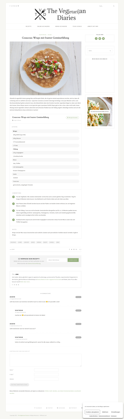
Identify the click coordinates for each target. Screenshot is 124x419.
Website (12, 379)
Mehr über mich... (25, 282)
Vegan (50, 34)
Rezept (45, 242)
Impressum (114, 416)
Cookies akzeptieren (92, 412)
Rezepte (28, 26)
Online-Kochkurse (43, 26)
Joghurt (26, 242)
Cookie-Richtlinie (93, 416)
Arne (13, 249)
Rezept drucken (72, 117)
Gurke (20, 242)
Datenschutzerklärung (104, 416)
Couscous (13, 242)
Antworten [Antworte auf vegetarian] (78, 310)
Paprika (39, 242)
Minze (33, 242)
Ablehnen (105, 412)
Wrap (57, 242)
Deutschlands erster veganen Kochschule (49, 279)
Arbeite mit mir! (93, 26)
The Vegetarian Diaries (23, 415)
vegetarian (19, 310)
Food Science (77, 26)
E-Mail (12, 374)
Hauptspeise (42, 34)
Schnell (52, 242)
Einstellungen (115, 412)
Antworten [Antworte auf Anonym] (78, 297)
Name (11, 370)
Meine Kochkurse (61, 26)
